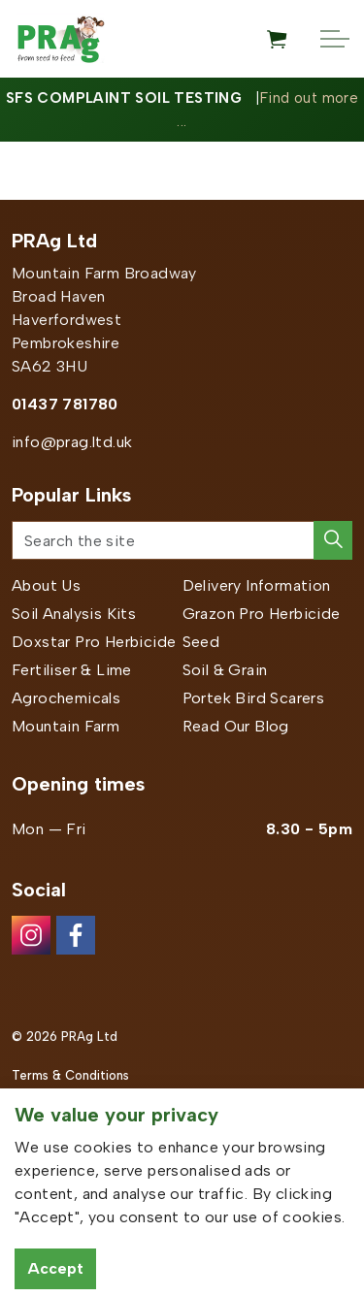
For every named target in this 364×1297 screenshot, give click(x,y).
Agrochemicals (66, 698)
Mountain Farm (65, 726)
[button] (333, 540)
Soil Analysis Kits (74, 613)
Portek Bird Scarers (253, 698)
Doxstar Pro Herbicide (94, 641)
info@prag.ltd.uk (72, 442)
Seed (201, 641)
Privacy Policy (52, 1113)
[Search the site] (182, 540)
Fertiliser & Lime (72, 670)
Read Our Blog (235, 726)
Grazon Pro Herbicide (261, 613)
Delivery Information (256, 585)
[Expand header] (335, 39)
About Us (46, 585)
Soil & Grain (225, 670)
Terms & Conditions (70, 1075)
